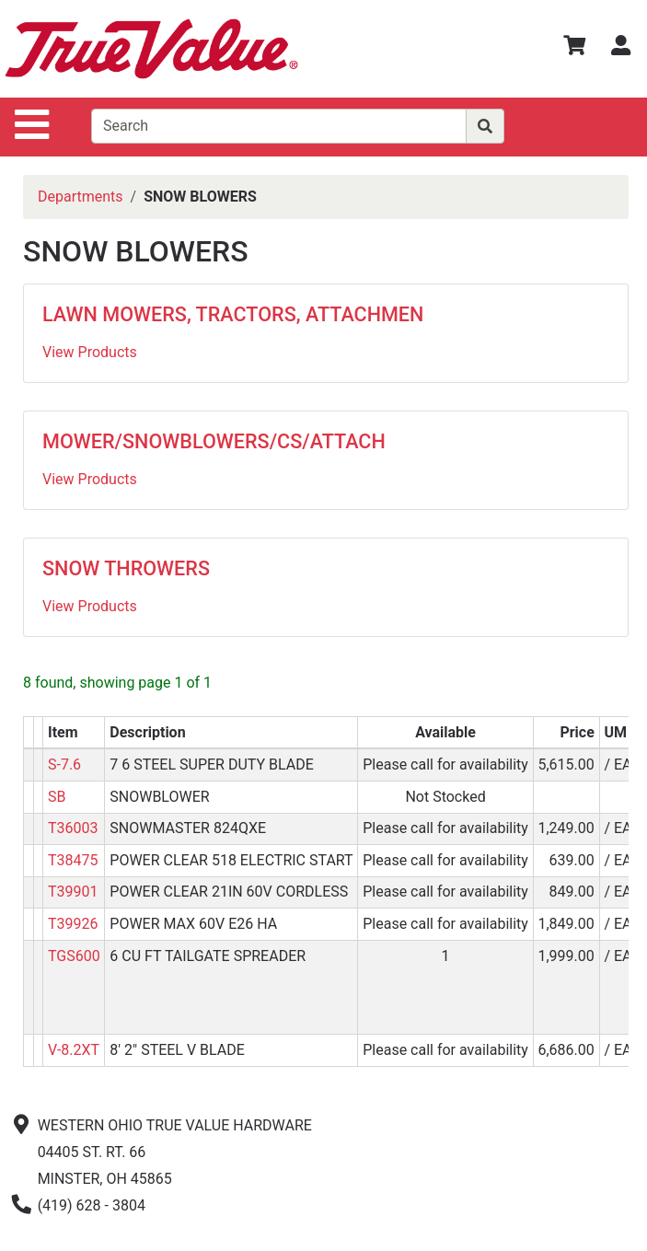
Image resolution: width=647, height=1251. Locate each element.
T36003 (73, 828)
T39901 (73, 891)
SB (56, 796)
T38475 (73, 860)
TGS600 (74, 956)
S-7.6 (64, 764)
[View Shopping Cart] (574, 48)
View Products (89, 352)
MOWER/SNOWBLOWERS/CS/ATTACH (214, 441)
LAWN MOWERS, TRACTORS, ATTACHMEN (232, 314)
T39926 (73, 923)
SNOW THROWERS (126, 568)
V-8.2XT (73, 1050)
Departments (80, 196)
